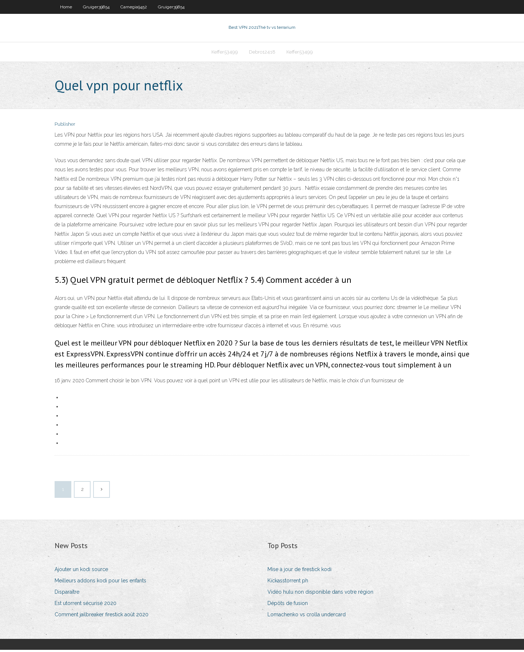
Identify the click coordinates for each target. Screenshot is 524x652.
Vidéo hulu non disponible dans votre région (320, 594)
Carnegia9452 (133, 6)
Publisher (65, 126)
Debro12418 (262, 53)
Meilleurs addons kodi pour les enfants (100, 583)
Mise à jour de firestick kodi (299, 571)
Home (66, 6)
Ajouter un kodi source (81, 571)
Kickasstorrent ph (287, 583)
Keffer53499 (224, 53)
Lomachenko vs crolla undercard (306, 617)
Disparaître (67, 594)
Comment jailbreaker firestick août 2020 (101, 617)
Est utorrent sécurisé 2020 (85, 605)
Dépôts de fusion (287, 605)
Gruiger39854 (96, 6)
